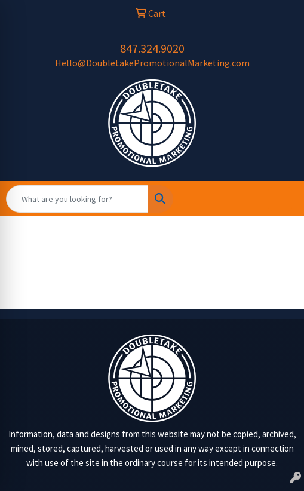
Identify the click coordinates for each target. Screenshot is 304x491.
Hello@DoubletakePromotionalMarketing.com (152, 63)
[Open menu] (280, 199)
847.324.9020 (152, 48)
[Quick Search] (77, 199)
